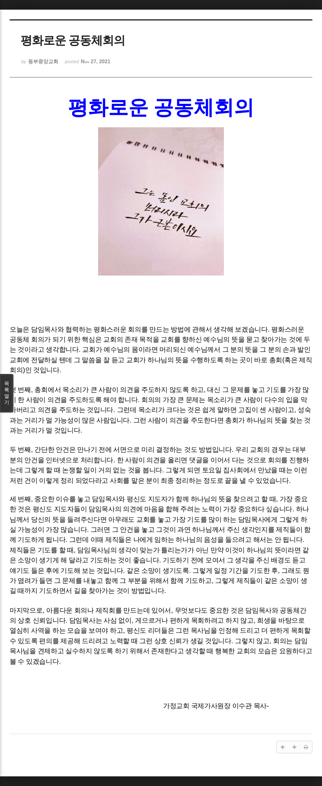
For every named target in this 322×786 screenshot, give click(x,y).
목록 (6, 393)
